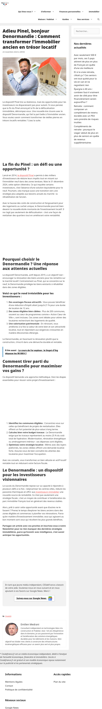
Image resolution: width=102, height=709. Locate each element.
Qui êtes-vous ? (28, 11)
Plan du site (59, 681)
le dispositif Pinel (25, 175)
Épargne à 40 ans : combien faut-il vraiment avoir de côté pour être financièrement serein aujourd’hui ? (86, 95)
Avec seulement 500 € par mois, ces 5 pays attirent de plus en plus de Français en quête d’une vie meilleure (86, 61)
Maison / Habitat (49, 19)
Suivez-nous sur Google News (34, 598)
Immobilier (94, 11)
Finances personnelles (72, 11)
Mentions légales (13, 681)
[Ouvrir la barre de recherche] (98, 19)
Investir (8, 616)
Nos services (86, 19)
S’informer (49, 11)
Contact (9, 685)
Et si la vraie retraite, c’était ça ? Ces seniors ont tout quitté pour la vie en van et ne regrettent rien (85, 79)
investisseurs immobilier (47, 492)
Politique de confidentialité (19, 689)
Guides (68, 19)
